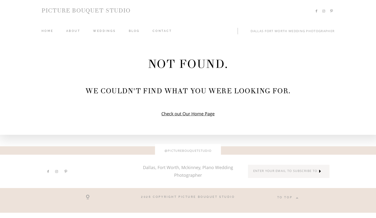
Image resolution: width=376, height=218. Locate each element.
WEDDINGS (104, 31)
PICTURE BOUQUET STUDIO (85, 10)
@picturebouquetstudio (188, 150)
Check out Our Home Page (188, 114)
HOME (47, 31)
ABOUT (73, 31)
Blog (134, 31)
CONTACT (162, 31)
